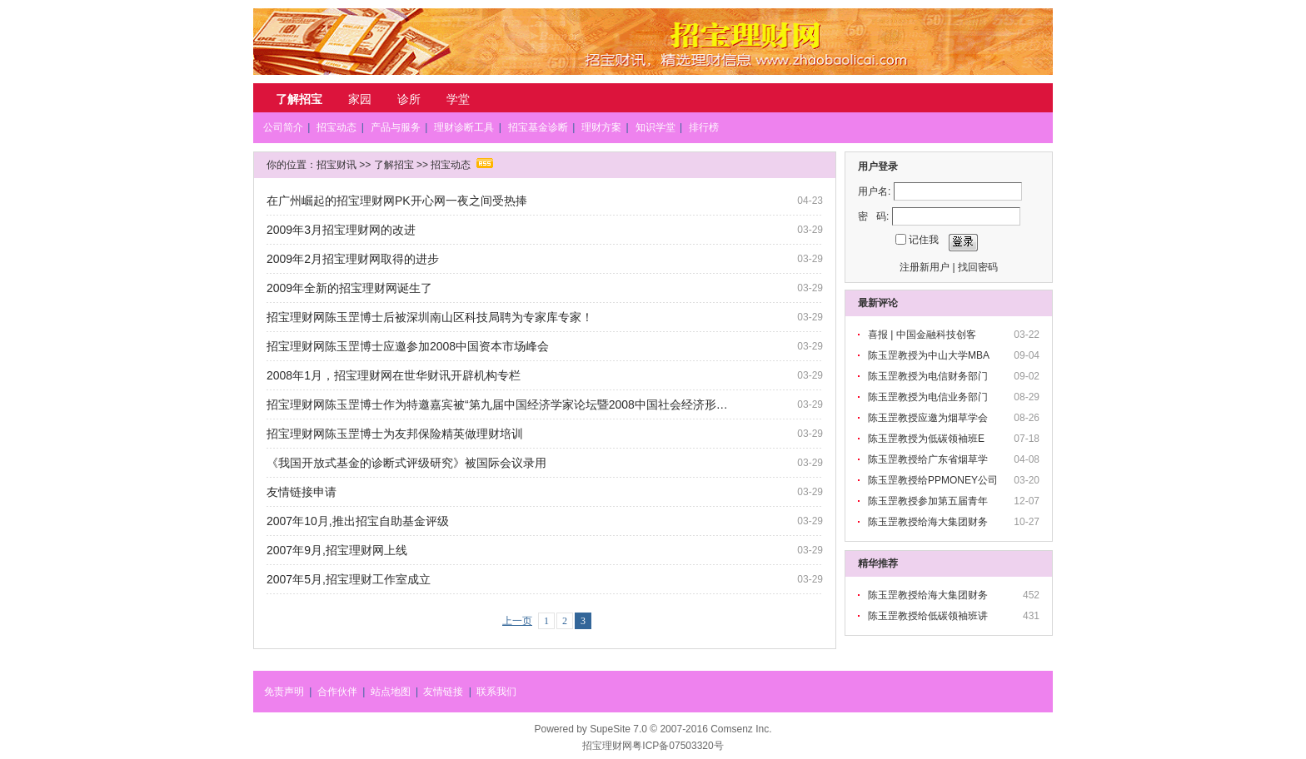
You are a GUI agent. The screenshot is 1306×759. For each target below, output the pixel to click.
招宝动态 (336, 127)
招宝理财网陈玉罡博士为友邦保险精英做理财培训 (395, 433)
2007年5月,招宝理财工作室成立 (349, 579)
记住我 (924, 240)
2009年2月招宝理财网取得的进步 (353, 258)
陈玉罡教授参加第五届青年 (929, 501)
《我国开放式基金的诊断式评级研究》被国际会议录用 (406, 462)
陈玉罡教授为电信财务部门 (929, 376)
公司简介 (283, 127)
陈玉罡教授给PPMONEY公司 (934, 480)
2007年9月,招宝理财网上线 (337, 550)
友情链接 (443, 691)
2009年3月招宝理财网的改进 (341, 229)
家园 (359, 99)
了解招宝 (299, 99)
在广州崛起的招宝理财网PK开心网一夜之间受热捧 (397, 200)
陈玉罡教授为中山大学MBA (930, 355)
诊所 (409, 99)
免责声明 (284, 691)
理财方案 (601, 127)
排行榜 (704, 127)
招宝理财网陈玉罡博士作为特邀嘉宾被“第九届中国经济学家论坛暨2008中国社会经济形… (497, 404)
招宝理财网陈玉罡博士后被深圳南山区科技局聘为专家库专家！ (430, 317)
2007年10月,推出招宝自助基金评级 (358, 521)
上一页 (517, 621)
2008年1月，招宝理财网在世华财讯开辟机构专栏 (394, 375)
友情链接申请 (301, 492)
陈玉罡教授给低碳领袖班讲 (929, 616)
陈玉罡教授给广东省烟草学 (929, 459)
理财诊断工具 (464, 127)
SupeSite (610, 729)
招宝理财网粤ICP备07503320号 (652, 746)
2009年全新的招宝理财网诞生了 (349, 288)
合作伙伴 (337, 691)
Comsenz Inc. (740, 729)
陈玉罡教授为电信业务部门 (929, 397)
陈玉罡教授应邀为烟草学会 (929, 418)
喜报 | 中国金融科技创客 (923, 334)
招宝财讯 (336, 165)
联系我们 (496, 691)
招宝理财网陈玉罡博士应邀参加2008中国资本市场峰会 (408, 346)
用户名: (874, 191)
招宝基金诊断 (538, 127)
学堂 (458, 99)
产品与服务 (396, 127)
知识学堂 (655, 127)
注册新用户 (925, 267)
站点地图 (391, 691)
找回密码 (978, 267)
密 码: (873, 216)
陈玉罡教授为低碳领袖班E (927, 438)
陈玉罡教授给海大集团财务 (929, 522)
